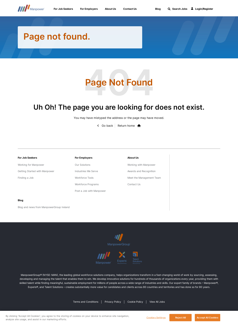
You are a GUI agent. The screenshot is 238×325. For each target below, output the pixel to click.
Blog (20, 200)
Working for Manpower (31, 164)
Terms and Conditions (85, 301)
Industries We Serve (86, 171)
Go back (107, 125)
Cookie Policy (135, 301)
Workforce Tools (84, 177)
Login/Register (202, 9)
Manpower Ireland (31, 8)
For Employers (89, 8)
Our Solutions (82, 164)
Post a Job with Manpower (90, 190)
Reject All (180, 319)
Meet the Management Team (144, 177)
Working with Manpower (141, 164)
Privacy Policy (113, 301)
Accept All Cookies (207, 319)
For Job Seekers (63, 8)
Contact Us (130, 8)
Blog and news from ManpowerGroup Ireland (44, 207)
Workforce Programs (87, 184)
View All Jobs (157, 301)
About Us (110, 8)
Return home (126, 125)
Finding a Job (26, 177)
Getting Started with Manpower (36, 171)
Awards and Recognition (141, 171)
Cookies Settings (156, 319)
